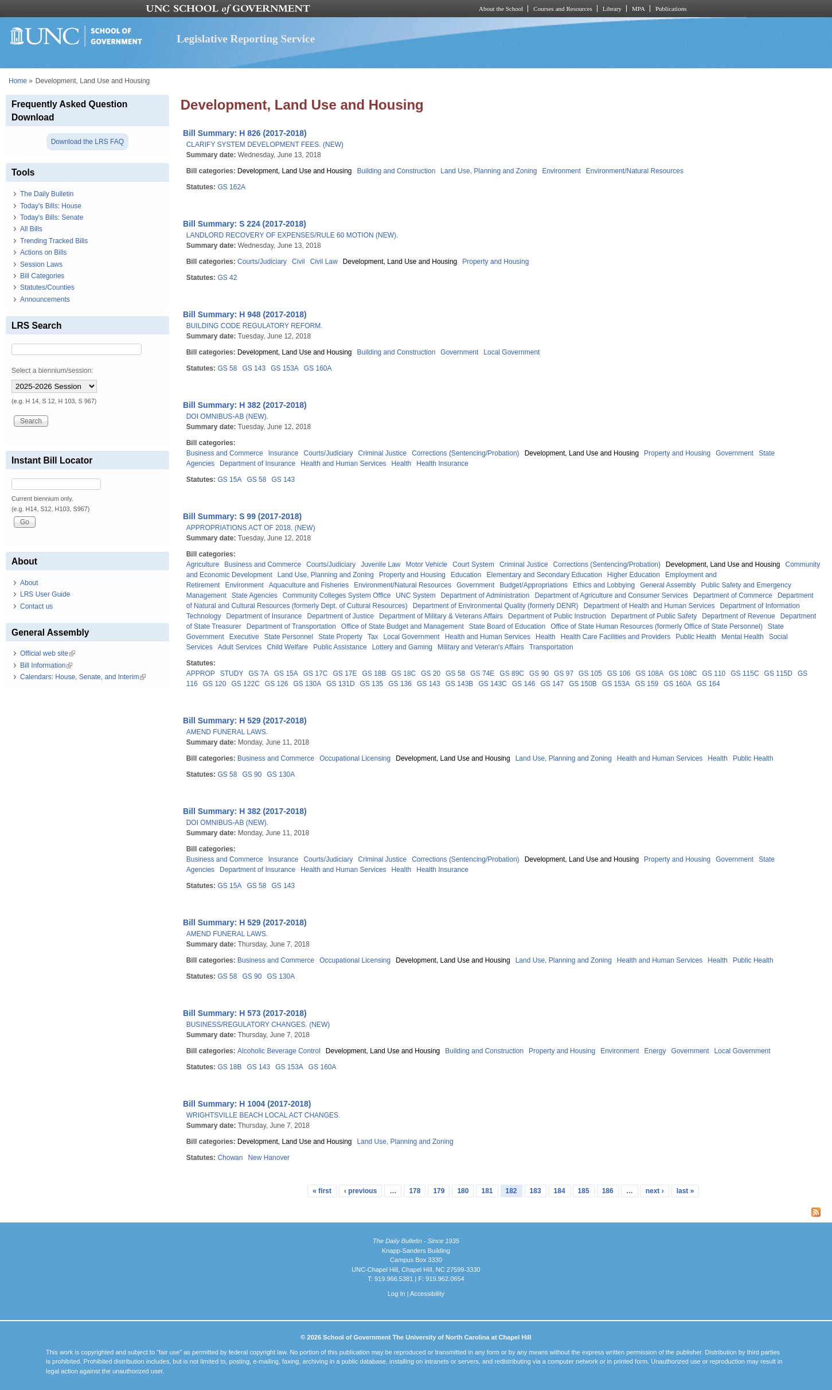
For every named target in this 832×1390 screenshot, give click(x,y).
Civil (298, 262)
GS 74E (482, 673)
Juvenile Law (380, 564)
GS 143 (253, 368)
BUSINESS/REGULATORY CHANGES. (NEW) (258, 1025)
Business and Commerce (224, 453)
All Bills (31, 229)
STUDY (232, 673)
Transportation (551, 647)
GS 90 (539, 673)
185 (583, 1191)
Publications (671, 8)
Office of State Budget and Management (402, 626)
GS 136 (400, 684)
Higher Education (633, 575)
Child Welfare (287, 647)
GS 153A (285, 368)
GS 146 (524, 684)
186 (608, 1191)
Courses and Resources (562, 8)
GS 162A (231, 187)
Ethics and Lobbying (604, 585)
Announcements (45, 299)
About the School (501, 8)
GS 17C (315, 673)
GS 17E (345, 673)
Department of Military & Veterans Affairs (441, 616)
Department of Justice (340, 616)
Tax (373, 637)
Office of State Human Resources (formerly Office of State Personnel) (656, 626)
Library (612, 8)
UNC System (415, 595)
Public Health (695, 637)
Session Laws (41, 264)
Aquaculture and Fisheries (309, 585)
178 (414, 1191)
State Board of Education (507, 626)
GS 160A (318, 368)
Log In (396, 1293)
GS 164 (708, 684)
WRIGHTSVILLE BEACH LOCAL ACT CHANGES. (263, 1115)
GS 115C (745, 673)
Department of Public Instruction (557, 616)
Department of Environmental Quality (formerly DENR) (496, 606)
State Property (340, 637)
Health (402, 464)
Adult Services (240, 647)
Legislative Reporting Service (246, 39)
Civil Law (324, 262)
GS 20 (430, 673)
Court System (473, 564)
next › (655, 1191)
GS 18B (374, 673)
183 (535, 1191)
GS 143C (492, 684)
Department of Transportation (291, 626)
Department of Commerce (732, 595)
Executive (244, 637)
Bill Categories (42, 276)
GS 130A (308, 684)
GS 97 (563, 673)
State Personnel (288, 637)
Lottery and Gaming (402, 647)
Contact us (36, 606)
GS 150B (583, 684)
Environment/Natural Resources (634, 171)
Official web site (47, 653)
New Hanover (269, 1158)
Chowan (230, 1158)
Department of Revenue (738, 616)
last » (685, 1191)
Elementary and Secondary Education (543, 575)
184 (559, 1191)
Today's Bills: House (50, 206)
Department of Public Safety (654, 616)
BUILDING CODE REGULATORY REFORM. (254, 326)
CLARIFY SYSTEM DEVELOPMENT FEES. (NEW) (264, 145)
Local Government (511, 352)
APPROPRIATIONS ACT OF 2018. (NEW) (250, 528)
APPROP (200, 673)
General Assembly (668, 585)
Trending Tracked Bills (54, 241)
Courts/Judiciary (262, 262)
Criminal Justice (382, 453)
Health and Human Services (343, 464)
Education (466, 575)
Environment (561, 171)
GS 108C (683, 673)
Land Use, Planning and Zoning (488, 171)
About (29, 583)
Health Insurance (442, 464)
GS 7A (258, 673)
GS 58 (227, 368)
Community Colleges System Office (337, 595)
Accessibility (427, 1293)
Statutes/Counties (47, 287)
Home (18, 81)
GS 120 (214, 684)
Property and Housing (495, 262)
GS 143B (460, 684)
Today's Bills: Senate (51, 217)
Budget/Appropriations (533, 585)
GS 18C (404, 673)
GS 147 (552, 684)
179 (438, 1191)
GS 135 (372, 684)
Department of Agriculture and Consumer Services (611, 595)
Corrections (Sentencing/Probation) (465, 453)
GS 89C (511, 673)
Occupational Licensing (354, 758)
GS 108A (649, 673)
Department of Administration (485, 595)
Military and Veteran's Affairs (481, 647)
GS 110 (714, 673)
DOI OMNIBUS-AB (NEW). (227, 416)
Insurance (283, 453)
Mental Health (742, 637)
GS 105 (590, 673)
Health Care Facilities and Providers (615, 637)
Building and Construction (396, 171)
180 (462, 1191)
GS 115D (778, 673)
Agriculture (202, 564)
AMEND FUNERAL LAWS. (227, 732)
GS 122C (245, 684)
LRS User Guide (45, 594)
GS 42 (227, 278)
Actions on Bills (43, 252)
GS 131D (340, 684)
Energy (655, 1051)
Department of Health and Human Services (649, 606)
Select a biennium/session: (52, 371)
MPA (638, 8)
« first (322, 1191)
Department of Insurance (257, 464)
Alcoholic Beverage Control (279, 1051)
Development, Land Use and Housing (294, 171)
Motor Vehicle (427, 564)
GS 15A (229, 480)
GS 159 (647, 684)
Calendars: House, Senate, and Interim (83, 677)
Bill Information (46, 665)
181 (487, 1191)
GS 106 (619, 673)
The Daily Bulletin (46, 194)
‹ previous (360, 1191)
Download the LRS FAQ (87, 142)
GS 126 (276, 684)
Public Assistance (339, 647)
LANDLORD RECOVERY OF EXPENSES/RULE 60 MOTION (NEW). (292, 235)
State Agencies (255, 595)
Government (459, 352)
